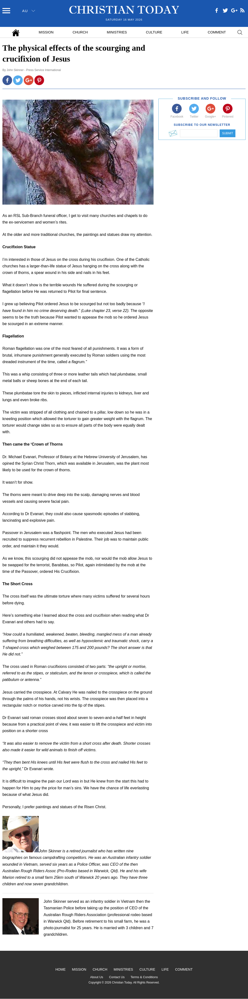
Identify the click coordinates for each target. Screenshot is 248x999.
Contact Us (116, 977)
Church (80, 32)
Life (185, 32)
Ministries (117, 32)
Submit (227, 133)
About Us (96, 977)
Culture (154, 32)
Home (60, 969)
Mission (46, 32)
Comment (217, 32)
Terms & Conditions (144, 977)
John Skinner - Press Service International (34, 70)
